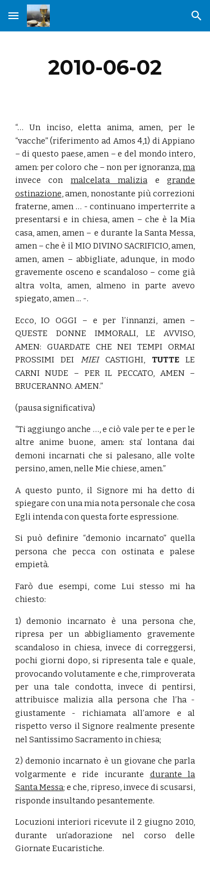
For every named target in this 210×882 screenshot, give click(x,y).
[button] (13, 15)
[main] (105, 67)
